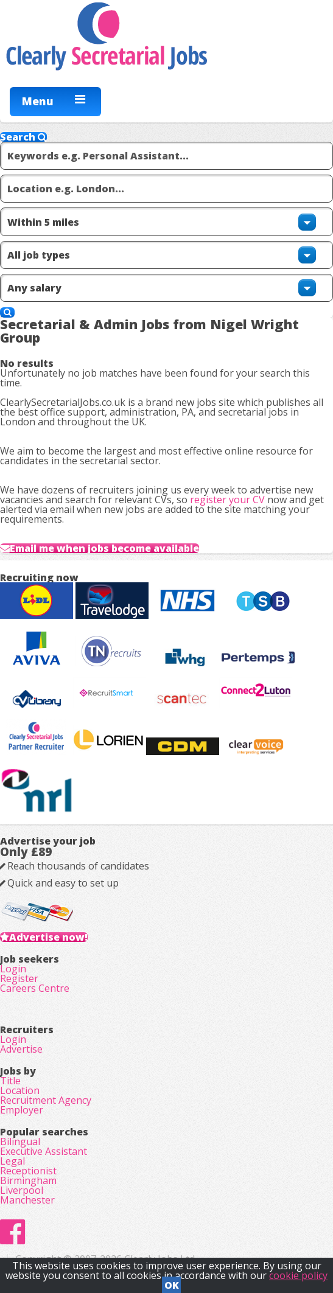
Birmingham (28, 1180)
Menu (38, 101)
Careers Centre (34, 988)
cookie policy (298, 1275)
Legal (12, 1161)
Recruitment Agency (45, 1100)
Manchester (27, 1200)
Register (19, 978)
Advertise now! (48, 937)
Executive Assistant (43, 1151)
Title (10, 1080)
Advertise (21, 1049)
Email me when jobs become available (104, 548)
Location (20, 1090)
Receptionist (28, 1170)
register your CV (227, 499)
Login (13, 968)
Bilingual (20, 1141)
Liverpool (21, 1190)
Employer (21, 1110)
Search (23, 137)
